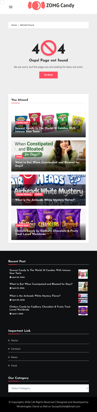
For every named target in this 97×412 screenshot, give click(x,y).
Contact (15, 348)
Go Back (48, 75)
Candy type (22, 122)
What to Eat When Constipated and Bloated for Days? (40, 284)
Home (14, 340)
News (14, 357)
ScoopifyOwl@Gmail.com (66, 406)
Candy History (24, 194)
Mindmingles (24, 406)
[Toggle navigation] (10, 7)
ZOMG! (38, 194)
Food (19, 156)
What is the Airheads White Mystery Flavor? (44, 200)
